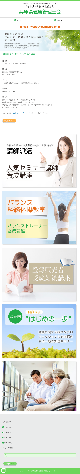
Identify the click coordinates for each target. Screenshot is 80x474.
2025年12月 (8, 443)
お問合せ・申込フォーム (21, 113)
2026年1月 (7, 438)
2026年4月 (7, 427)
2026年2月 (7, 432)
